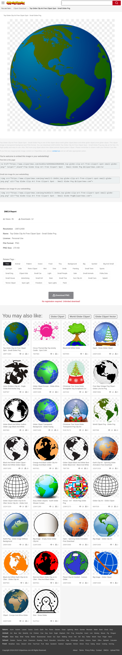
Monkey (96, 633)
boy (83, 637)
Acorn (12, 629)
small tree (63, 278)
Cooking (104, 644)
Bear (15, 633)
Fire (46, 629)
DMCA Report (10, 212)
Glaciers (57, 629)
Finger (104, 637)
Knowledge (74, 640)
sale (75, 273)
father (88, 637)
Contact (99, 650)
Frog (72, 633)
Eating (93, 644)
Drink (29, 644)
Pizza (87, 644)
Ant (11, 633)
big (84, 264)
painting (76, 269)
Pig (108, 633)
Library (81, 640)
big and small (108, 264)
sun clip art (77, 278)
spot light (25, 283)
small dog (9, 273)
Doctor (49, 637)
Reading (39, 640)
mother (33, 637)
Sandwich (53, 644)
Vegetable (68, 644)
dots (54, 269)
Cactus (30, 629)
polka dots (104, 273)
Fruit (42, 644)
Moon (76, 629)
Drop (111, 629)
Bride (21, 637)
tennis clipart (10, 283)
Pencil (46, 640)
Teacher (19, 640)
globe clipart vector (105, 316)
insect (40, 264)
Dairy (18, 644)
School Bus (61, 640)
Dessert (23, 644)
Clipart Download (20, 8)
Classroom (31, 640)
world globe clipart (80, 316)
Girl (79, 637)
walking (64, 637)
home (70, 637)
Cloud (106, 629)
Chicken (36, 633)
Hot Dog (111, 644)
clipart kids (23, 273)
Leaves (24, 629)
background (72, 264)
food (50, 264)
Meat (47, 644)
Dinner (82, 644)
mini (45, 269)
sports (102, 269)
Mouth (94, 637)
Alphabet (106, 640)
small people (62, 273)
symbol (94, 264)
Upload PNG (115, 650)
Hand (110, 637)
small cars (92, 278)
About (75, 650)
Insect (86, 633)
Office (99, 640)
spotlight (8, 269)
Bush (101, 629)
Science (88, 640)
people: (5, 637)
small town (89, 269)
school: (5, 640)
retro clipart (32, 269)
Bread (98, 644)
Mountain (89, 629)
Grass (64, 629)
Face (99, 637)
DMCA (106, 650)
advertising (25, 278)
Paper (94, 640)
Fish (68, 633)
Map (67, 640)
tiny (60, 264)
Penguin (113, 633)
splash (105, 278)
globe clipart (57, 316)
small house (10, 278)
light (49, 273)
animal (17, 264)
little (20, 269)
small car (37, 273)
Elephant (62, 633)
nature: (5, 629)
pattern (29, 264)
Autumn (17, 629)
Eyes (58, 637)
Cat (31, 633)
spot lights (52, 283)
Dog (46, 633)
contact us (56, 151)
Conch (36, 629)
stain (51, 278)
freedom (39, 283)
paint (65, 283)
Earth (41, 629)
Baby (16, 637)
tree (7, 264)
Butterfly (25, 633)
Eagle (56, 633)
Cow (41, 633)
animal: (5, 633)
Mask (11, 637)
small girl (39, 278)
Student (12, 640)
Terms (81, 650)
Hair (75, 637)
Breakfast (12, 644)
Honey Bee (79, 633)
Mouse (103, 633)
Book (25, 640)
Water (96, 629)
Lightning (70, 629)
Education (52, 640)
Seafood (61, 644)
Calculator (113, 640)
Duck (50, 633)
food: (4, 644)
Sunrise (82, 629)
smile (64, 269)
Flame (51, 629)
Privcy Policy (90, 650)
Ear (54, 637)
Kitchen (75, 644)
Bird (20, 633)
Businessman (41, 637)
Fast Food (36, 644)
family (27, 637)
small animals (88, 273)
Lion (91, 633)
